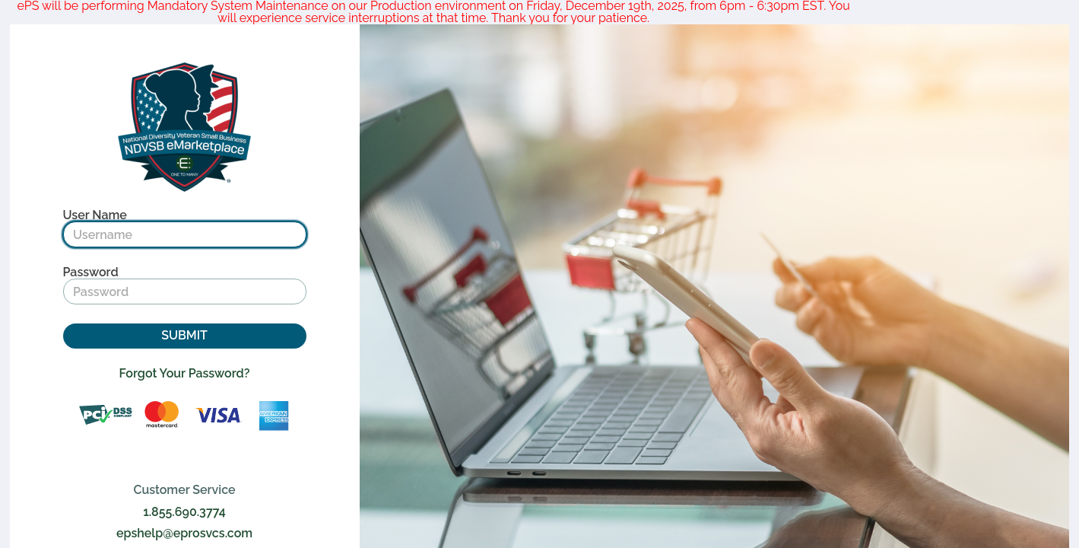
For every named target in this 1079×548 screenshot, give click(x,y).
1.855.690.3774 (184, 512)
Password (91, 272)
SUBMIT (184, 335)
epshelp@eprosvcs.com (184, 533)
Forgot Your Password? (184, 374)
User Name (95, 215)
